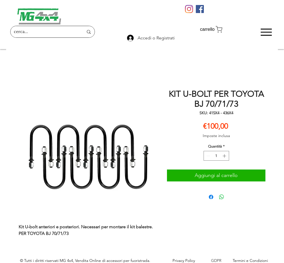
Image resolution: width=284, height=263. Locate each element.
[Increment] (225, 156)
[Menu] (266, 32)
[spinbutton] (216, 156)
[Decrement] (207, 156)
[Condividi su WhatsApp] (221, 197)
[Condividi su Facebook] (211, 197)
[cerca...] (44, 31)
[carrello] (211, 29)
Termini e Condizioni (250, 260)
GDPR (216, 260)
